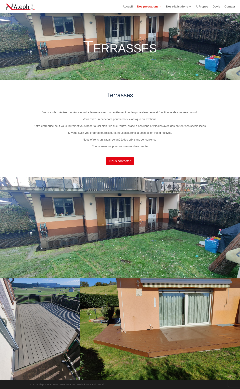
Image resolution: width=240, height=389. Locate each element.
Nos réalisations (177, 6)
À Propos (202, 6)
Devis (216, 6)
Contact (229, 6)
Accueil (128, 6)
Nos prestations (147, 6)
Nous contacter (120, 161)
